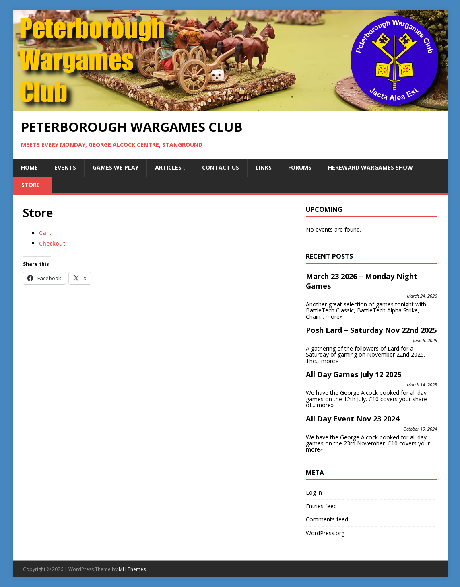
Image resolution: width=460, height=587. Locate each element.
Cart (45, 232)
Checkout (52, 243)
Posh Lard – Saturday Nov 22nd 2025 (371, 330)
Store (30, 185)
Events (65, 167)
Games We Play (115, 167)
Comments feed (327, 519)
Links (264, 167)
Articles (168, 167)
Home (29, 167)
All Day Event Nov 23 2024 (352, 418)
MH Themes (132, 569)
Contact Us (220, 167)
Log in (314, 492)
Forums (299, 167)
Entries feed (321, 506)
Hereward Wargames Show (370, 167)
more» (334, 316)
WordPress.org (325, 533)
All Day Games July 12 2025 (353, 374)
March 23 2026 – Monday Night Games (361, 281)
